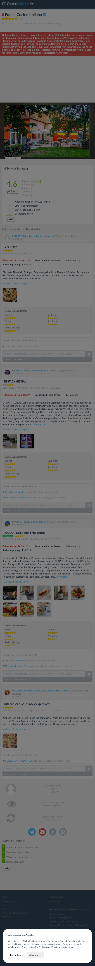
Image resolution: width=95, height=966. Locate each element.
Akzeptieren (35, 955)
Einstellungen (17, 955)
